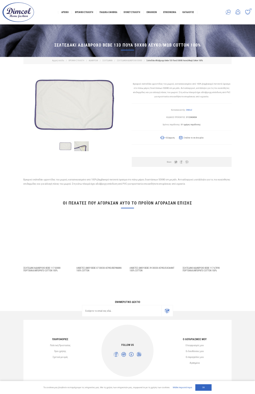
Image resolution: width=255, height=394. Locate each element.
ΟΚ (203, 387)
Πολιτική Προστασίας (60, 345)
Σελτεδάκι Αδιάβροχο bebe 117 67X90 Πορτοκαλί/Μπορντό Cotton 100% (201, 269)
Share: (169, 162)
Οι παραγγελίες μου (195, 357)
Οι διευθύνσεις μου (195, 351)
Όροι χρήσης (60, 351)
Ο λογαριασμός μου (195, 345)
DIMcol (189, 110)
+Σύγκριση (170, 137)
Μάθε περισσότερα (182, 387)
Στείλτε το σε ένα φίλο (194, 137)
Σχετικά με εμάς (60, 357)
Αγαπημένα (195, 363)
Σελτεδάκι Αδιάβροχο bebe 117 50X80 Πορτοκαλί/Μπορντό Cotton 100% (41, 269)
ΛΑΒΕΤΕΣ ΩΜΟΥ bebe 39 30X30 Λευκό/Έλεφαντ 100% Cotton (152, 269)
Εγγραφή (167, 310)
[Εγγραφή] (121, 310)
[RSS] (139, 354)
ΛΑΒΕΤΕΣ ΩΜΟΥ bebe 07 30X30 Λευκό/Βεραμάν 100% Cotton (98, 269)
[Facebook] (116, 354)
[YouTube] (131, 354)
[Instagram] (124, 354)
